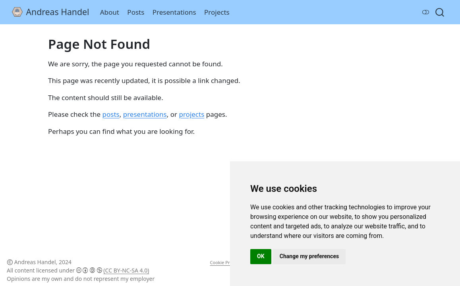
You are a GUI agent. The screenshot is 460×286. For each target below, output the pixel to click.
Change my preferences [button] (309, 256)
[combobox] (440, 12)
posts (111, 114)
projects (191, 114)
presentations (145, 114)
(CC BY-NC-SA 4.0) (126, 270)
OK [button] (261, 256)
